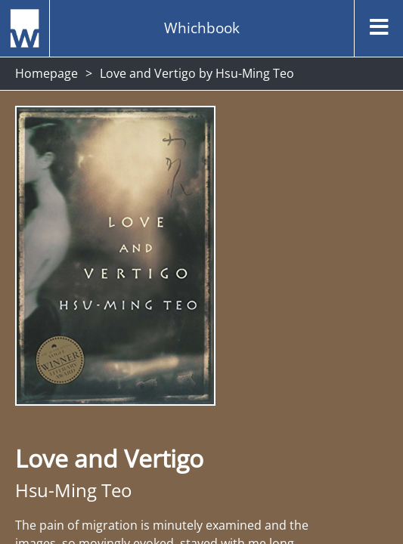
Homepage (46, 73)
